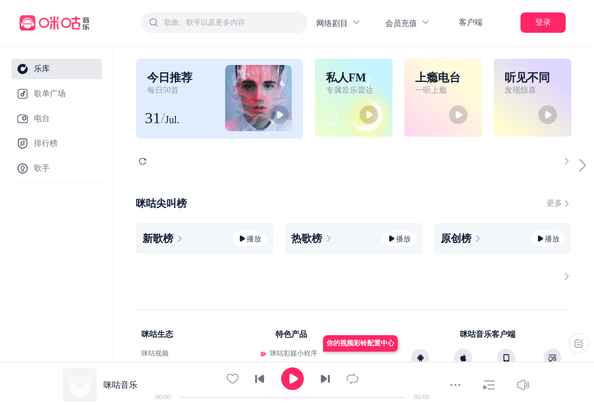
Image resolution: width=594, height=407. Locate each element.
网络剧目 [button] (338, 23)
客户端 (471, 22)
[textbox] (232, 22)
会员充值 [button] (407, 23)
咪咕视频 (155, 353)
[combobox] (224, 22)
